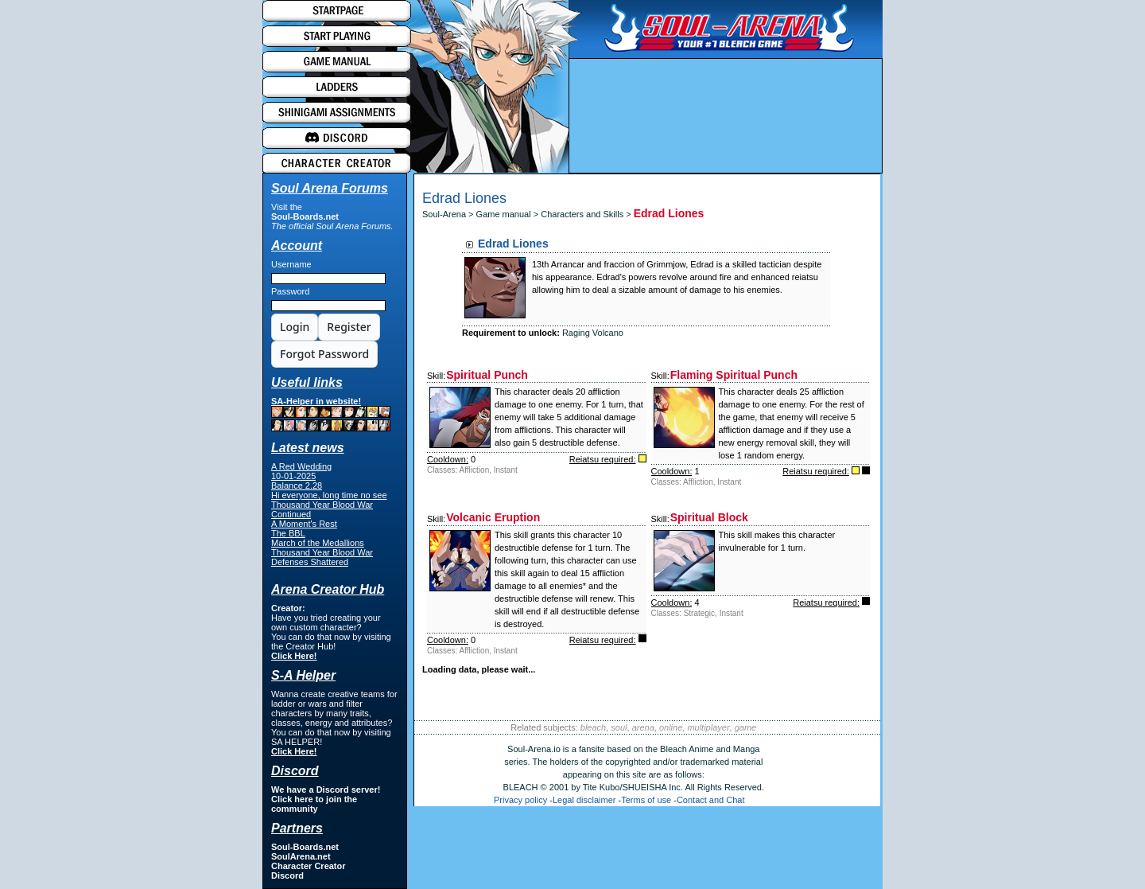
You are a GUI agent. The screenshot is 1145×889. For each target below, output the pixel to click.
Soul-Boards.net (305, 216)
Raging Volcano (592, 332)
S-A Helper (303, 675)
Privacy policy (520, 800)
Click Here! (293, 656)
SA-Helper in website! (330, 413)
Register (349, 326)
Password (290, 291)
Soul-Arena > (449, 214)
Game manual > (508, 214)
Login (294, 326)
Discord (287, 875)
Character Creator (308, 866)
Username (291, 264)
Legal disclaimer (584, 800)
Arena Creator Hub (327, 589)
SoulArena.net (301, 856)
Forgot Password (324, 353)
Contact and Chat (711, 800)
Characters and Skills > (587, 214)
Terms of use (646, 800)
